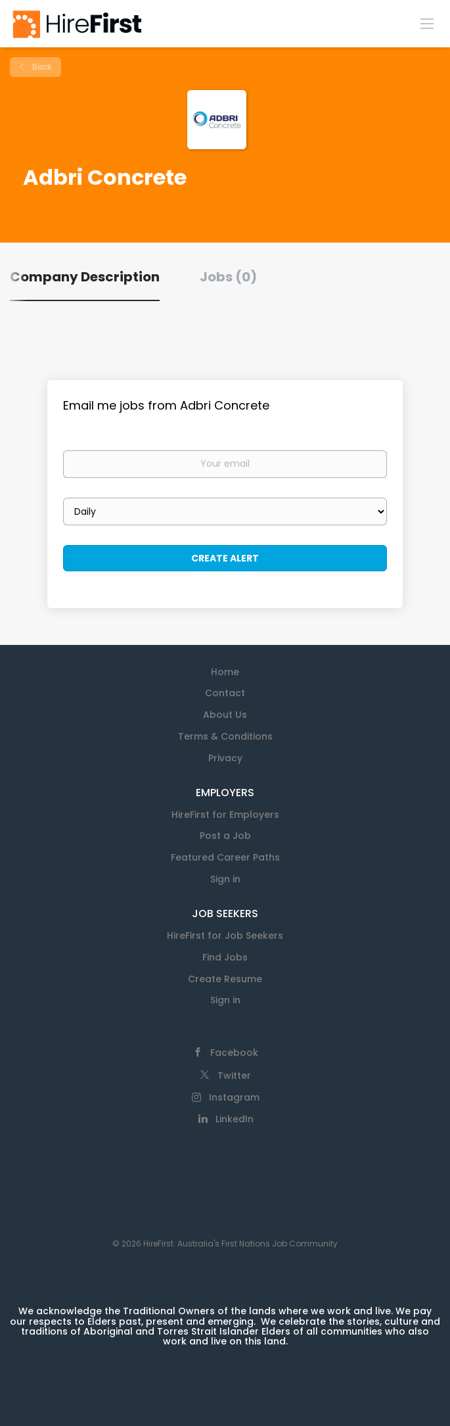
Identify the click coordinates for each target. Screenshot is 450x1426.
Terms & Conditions (225, 736)
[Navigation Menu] (427, 23)
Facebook (234, 1052)
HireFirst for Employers (225, 814)
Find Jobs (225, 957)
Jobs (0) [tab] (228, 277)
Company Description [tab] (85, 277)
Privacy (225, 758)
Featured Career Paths (225, 857)
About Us (225, 714)
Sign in (225, 879)
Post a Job (225, 835)
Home (225, 671)
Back (40, 66)
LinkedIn (234, 1119)
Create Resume (225, 979)
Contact (225, 693)
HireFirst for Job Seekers (225, 935)
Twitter (234, 1075)
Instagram (234, 1097)
